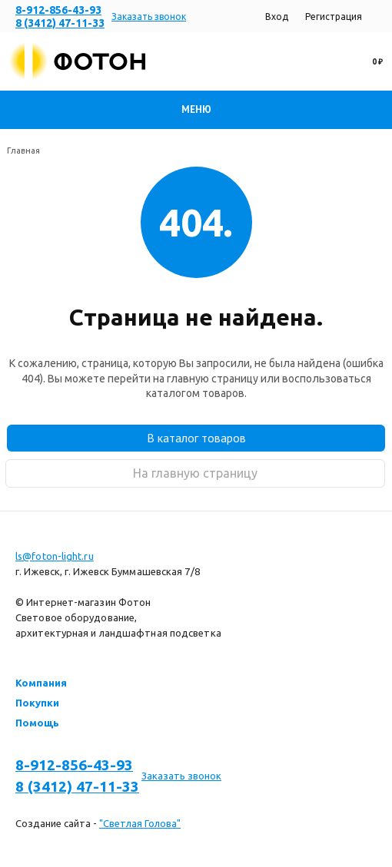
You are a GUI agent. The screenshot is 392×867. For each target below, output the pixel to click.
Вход (276, 17)
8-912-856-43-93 (58, 10)
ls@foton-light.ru (54, 556)
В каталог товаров (196, 437)
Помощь (37, 722)
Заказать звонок (148, 17)
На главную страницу (195, 473)
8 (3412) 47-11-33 (60, 23)
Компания (41, 682)
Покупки (37, 702)
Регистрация (333, 17)
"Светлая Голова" (140, 823)
